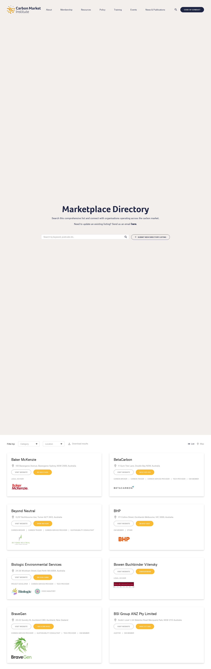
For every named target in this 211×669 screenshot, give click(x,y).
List (190, 444)
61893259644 (145, 571)
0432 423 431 (145, 472)
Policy (102, 9)
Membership (66, 9)
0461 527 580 (144, 626)
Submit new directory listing (150, 237)
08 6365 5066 (43, 577)
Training (118, 9)
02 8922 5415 (43, 472)
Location (50, 444)
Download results (78, 443)
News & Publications (155, 9)
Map (199, 444)
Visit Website (22, 472)
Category (25, 444)
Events (133, 9)
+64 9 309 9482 (44, 626)
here (133, 223)
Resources (86, 9)
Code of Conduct (191, 10)
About (49, 9)
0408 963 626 (43, 523)
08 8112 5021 (144, 523)
